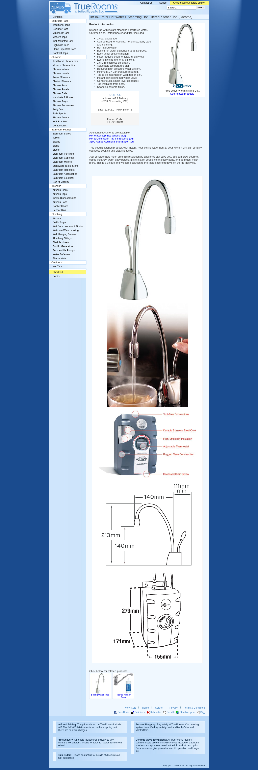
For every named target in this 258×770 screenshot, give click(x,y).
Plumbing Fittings (62, 238)
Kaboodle (155, 712)
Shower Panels (61, 89)
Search (159, 707)
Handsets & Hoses (63, 97)
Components (60, 125)
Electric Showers (62, 81)
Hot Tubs (57, 266)
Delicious (140, 712)
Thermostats (59, 258)
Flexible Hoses (61, 242)
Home (145, 707)
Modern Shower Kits (64, 65)
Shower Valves (61, 69)
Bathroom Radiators (64, 169)
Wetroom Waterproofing (66, 230)
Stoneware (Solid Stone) (66, 165)
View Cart (130, 707)
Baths (56, 145)
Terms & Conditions (194, 707)
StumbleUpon (187, 712)
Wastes (57, 218)
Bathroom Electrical (63, 178)
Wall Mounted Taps (63, 41)
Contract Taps (60, 53)
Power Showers (61, 77)
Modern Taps (60, 37)
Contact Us (146, 2)
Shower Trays (60, 101)
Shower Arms (60, 85)
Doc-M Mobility (61, 182)
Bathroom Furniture (63, 153)
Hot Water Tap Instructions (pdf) (107, 135)
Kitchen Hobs (60, 202)
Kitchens (56, 186)
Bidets (56, 149)
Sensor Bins (59, 210)
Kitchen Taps (60, 194)
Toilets (56, 137)
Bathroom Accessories (65, 174)
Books (56, 276)
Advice (162, 2)
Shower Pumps (61, 117)
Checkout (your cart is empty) (189, 2)
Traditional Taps (61, 25)
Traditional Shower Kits (65, 61)
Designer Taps (60, 29)
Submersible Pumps (64, 250)
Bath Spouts (59, 113)
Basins (56, 141)
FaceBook (123, 712)
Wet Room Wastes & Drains (68, 226)
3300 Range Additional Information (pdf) (112, 141)
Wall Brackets (60, 121)
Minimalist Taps (61, 33)
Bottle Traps (59, 222)
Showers (56, 57)
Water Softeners (61, 254)
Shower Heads (61, 73)
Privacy (174, 707)
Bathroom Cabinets (63, 157)
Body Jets (58, 109)
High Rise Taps (61, 45)
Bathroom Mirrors (62, 161)
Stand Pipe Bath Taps (64, 49)
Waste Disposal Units (64, 198)
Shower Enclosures (63, 105)
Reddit (170, 712)
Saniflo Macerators (63, 246)
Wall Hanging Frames (64, 234)
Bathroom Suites (62, 133)
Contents (57, 17)
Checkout (58, 272)
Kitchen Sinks (60, 190)
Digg (202, 712)
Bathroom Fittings (61, 129)
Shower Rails (60, 93)
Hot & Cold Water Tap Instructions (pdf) (111, 138)
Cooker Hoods (60, 206)
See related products (182, 93)
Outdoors (56, 262)
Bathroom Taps (59, 21)
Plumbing (56, 214)
